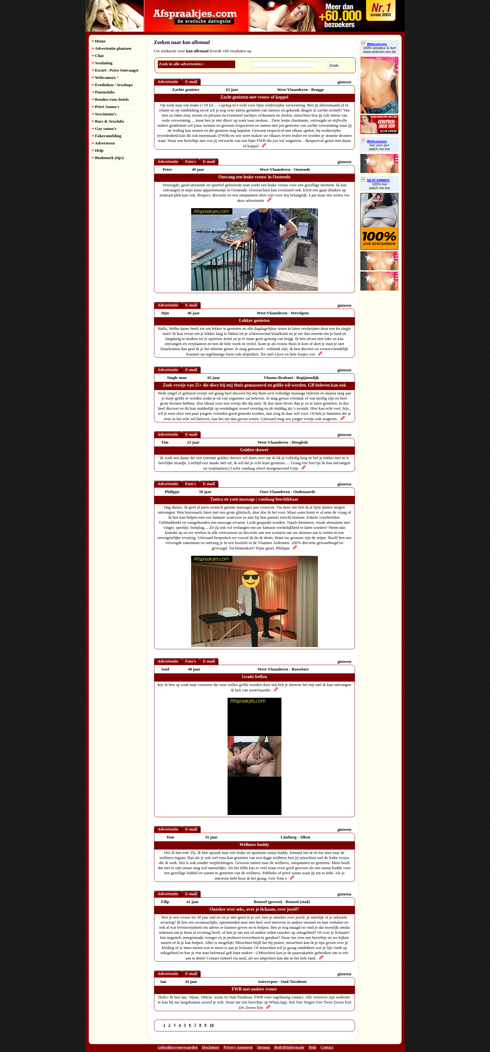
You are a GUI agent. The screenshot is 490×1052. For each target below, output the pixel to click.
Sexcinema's (104, 114)
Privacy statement (238, 1047)
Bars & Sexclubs (108, 121)
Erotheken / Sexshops (112, 84)
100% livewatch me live (379, 186)
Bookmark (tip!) (108, 157)
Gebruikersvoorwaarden (178, 1047)
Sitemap (263, 1047)
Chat (98, 55)
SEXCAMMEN (375, 180)
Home (99, 41)
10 (212, 1025)
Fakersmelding (106, 135)
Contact (326, 1047)
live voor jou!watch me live (379, 147)
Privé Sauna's (105, 106)
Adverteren (103, 143)
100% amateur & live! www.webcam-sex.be (379, 50)
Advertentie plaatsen (112, 48)
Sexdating (102, 63)
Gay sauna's (104, 128)
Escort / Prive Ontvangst (115, 70)
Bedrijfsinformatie (289, 1047)
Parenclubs (103, 92)
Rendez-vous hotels (110, 99)
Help (98, 150)
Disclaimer (210, 1047)
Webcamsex (105, 77)
